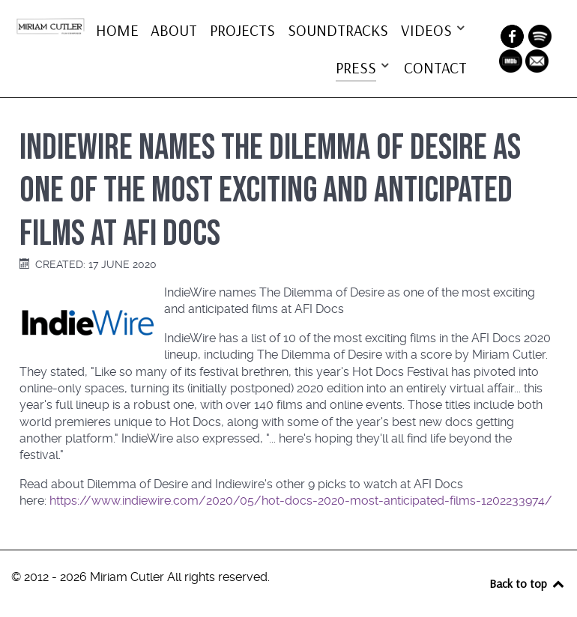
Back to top (527, 583)
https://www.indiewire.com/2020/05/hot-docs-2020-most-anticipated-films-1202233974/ (300, 500)
